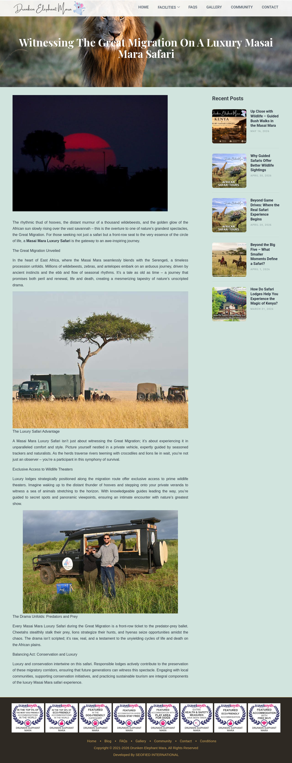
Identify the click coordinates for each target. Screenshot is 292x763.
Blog (107, 741)
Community (242, 7)
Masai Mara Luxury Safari (48, 241)
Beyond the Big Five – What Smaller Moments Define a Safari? (264, 253)
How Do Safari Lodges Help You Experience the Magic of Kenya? (264, 296)
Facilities (167, 7)
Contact (270, 7)
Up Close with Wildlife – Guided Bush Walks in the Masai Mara (264, 118)
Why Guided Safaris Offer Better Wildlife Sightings (262, 162)
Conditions (208, 741)
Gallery (214, 7)
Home (143, 7)
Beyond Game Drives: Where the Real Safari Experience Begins (264, 209)
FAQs (192, 7)
